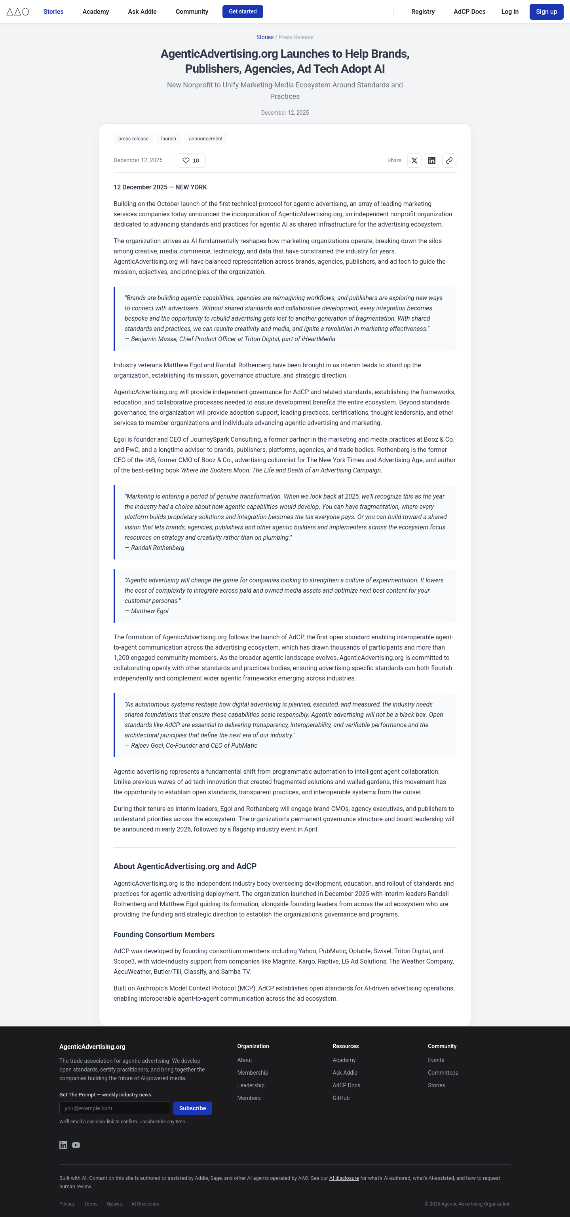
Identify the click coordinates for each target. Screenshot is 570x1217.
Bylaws (114, 1204)
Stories (54, 11)
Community (192, 11)
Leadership (251, 1085)
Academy (96, 11)
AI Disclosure (145, 1204)
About (245, 1060)
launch (168, 139)
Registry (423, 11)
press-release (133, 139)
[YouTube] (76, 1146)
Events (436, 1060)
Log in (510, 11)
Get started (242, 11)
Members (249, 1098)
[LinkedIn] (63, 1146)
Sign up (546, 11)
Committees (443, 1073)
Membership (253, 1073)
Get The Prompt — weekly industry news (105, 1095)
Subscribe (192, 1108)
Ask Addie (142, 11)
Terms (91, 1204)
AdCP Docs (469, 11)
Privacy (67, 1204)
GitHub (341, 1098)
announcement (205, 139)
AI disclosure (344, 1178)
